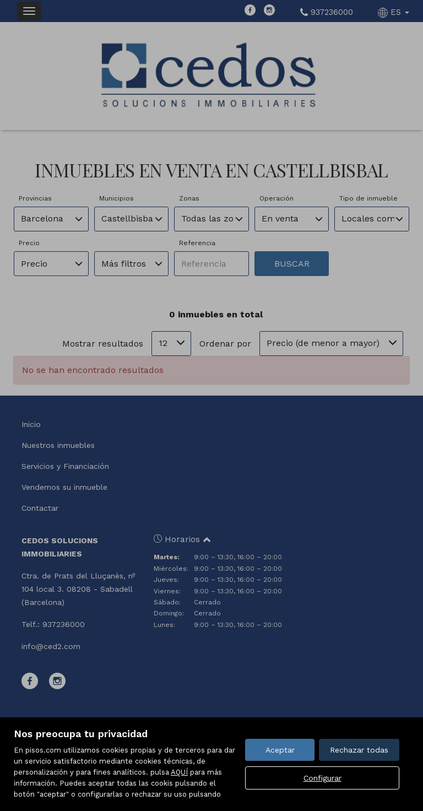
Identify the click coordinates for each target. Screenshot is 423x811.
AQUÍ (179, 772)
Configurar (322, 778)
